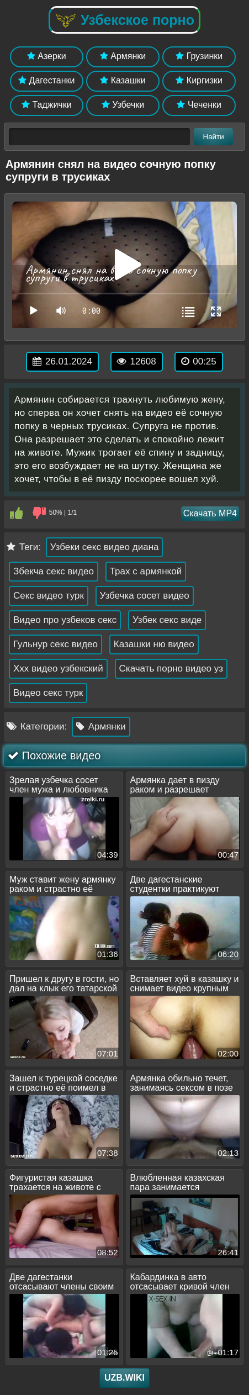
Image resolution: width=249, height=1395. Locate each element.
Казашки (123, 80)
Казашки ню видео (154, 644)
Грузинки (199, 56)
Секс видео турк (48, 595)
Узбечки (123, 104)
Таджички (47, 104)
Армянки (123, 56)
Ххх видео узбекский (58, 668)
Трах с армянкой (146, 571)
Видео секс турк (48, 693)
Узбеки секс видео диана (104, 547)
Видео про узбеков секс (64, 620)
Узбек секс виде (167, 620)
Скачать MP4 (210, 513)
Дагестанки (46, 80)
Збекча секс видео (53, 571)
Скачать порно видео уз (171, 668)
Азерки (46, 56)
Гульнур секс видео (55, 644)
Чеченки (199, 104)
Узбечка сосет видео (144, 595)
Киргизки (199, 80)
